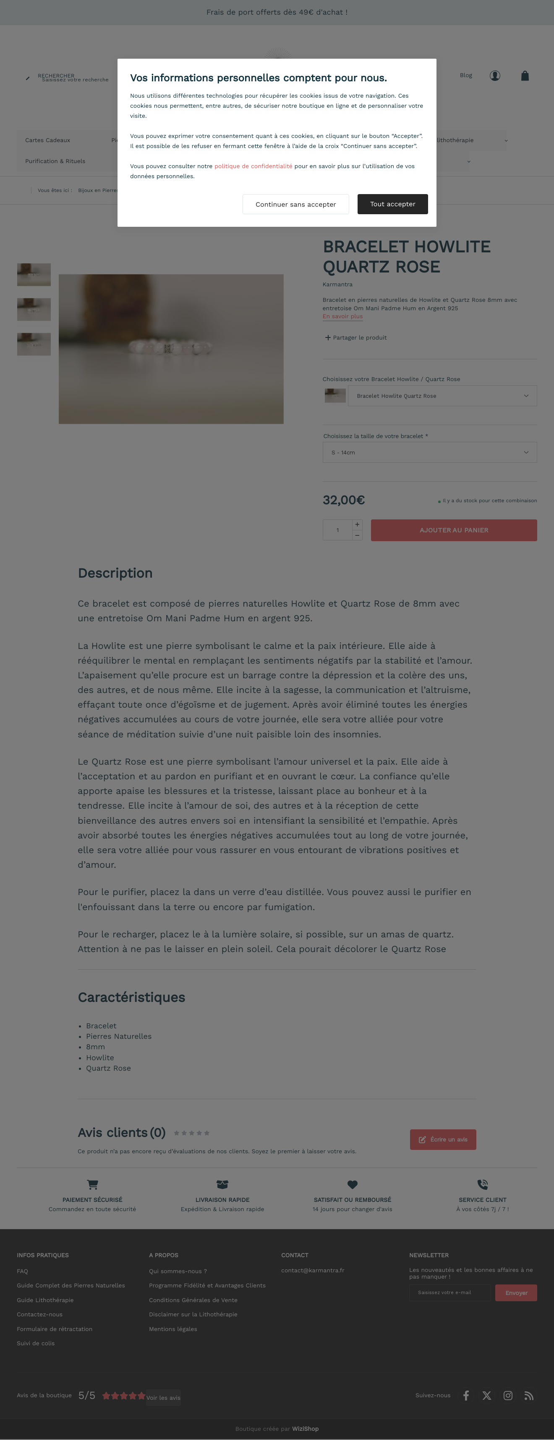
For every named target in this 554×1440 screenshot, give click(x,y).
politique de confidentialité (253, 166)
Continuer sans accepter (296, 204)
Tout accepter (393, 204)
